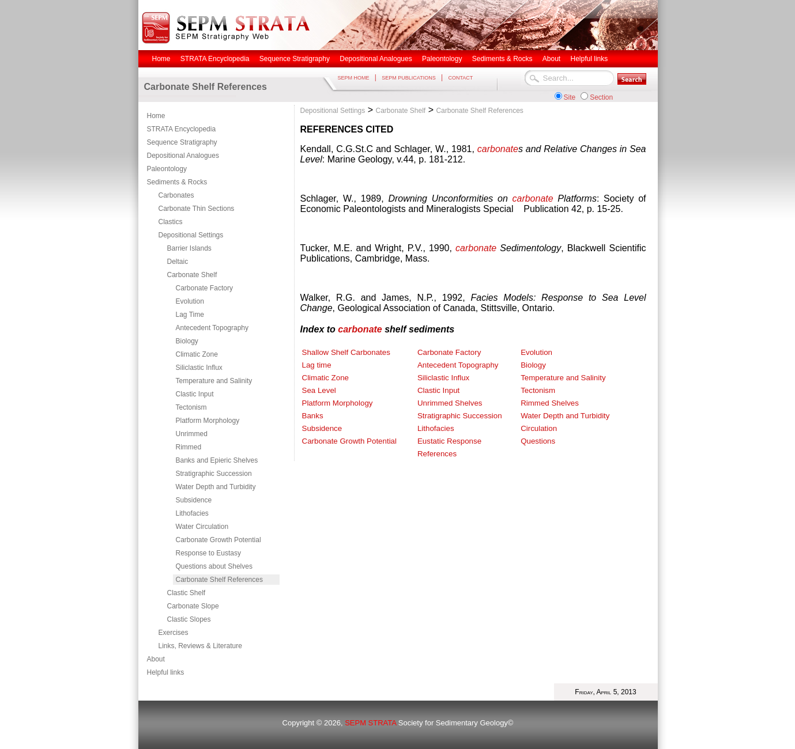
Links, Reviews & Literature (200, 646)
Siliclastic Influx (199, 368)
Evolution (190, 301)
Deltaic (178, 262)
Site (570, 97)
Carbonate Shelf (192, 275)
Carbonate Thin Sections (197, 209)
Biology (187, 341)
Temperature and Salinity (214, 381)
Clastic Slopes (189, 619)
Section (601, 97)
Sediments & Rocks (177, 182)
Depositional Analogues (183, 156)
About (156, 659)
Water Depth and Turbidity (216, 487)
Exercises (174, 633)
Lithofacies (192, 513)
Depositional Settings (191, 235)
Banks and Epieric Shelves (217, 460)
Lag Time (190, 315)
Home (156, 116)
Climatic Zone (197, 354)
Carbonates (176, 195)
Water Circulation (202, 527)
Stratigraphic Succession (214, 474)
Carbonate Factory (204, 288)
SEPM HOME (354, 78)
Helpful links (165, 672)
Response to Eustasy (208, 553)
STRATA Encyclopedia (181, 129)
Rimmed (189, 447)
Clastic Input (195, 394)
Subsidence (194, 500)
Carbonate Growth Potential (218, 540)
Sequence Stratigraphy (182, 142)
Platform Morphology (208, 421)
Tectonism (191, 407)
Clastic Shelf (186, 593)
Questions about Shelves (214, 566)
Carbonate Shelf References (219, 580)
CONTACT (460, 78)
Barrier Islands (189, 248)
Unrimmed (192, 434)
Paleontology (167, 169)
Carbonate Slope (193, 606)
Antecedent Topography (212, 328)
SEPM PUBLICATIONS (408, 78)
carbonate (497, 149)
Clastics (171, 222)
